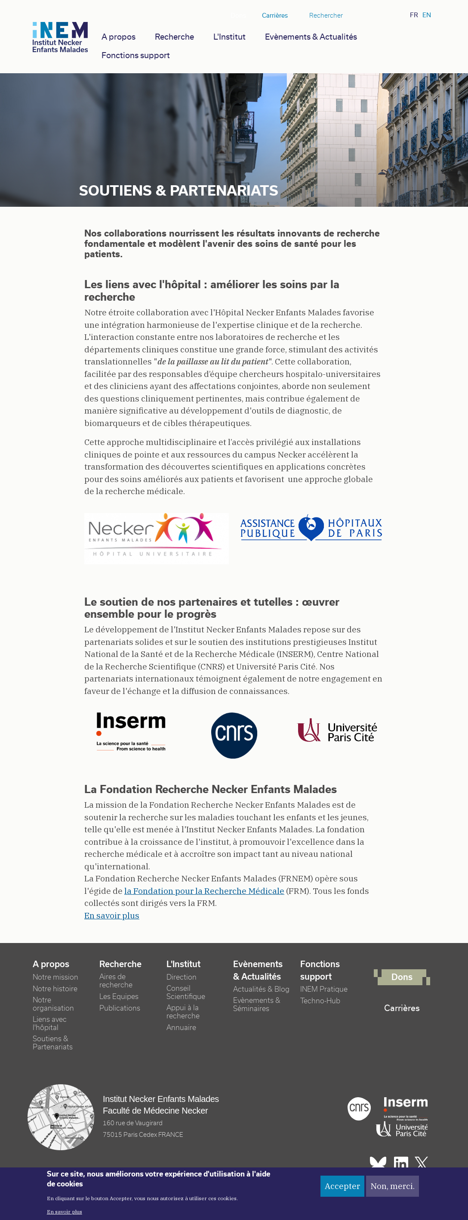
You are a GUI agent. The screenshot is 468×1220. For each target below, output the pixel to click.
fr (414, 15)
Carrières (275, 15)
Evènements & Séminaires (256, 1004)
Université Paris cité (400, 1129)
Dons (238, 15)
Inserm (406, 1108)
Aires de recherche (115, 981)
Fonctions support (136, 55)
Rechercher (326, 15)
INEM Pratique (324, 989)
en (426, 15)
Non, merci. (392, 1188)
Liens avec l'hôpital (50, 1023)
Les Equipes (119, 997)
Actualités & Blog (261, 989)
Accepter (342, 1188)
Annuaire (181, 1028)
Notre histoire (55, 989)
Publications (119, 1008)
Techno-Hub (320, 1001)
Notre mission (55, 977)
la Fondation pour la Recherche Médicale (204, 891)
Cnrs (359, 1108)
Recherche (174, 36)
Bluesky (361, 15)
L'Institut (229, 36)
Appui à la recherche (183, 1012)
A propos (118, 36)
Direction (181, 977)
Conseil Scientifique (185, 992)
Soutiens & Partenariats (53, 1043)
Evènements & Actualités (311, 36)
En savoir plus (111, 915)
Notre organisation (53, 1004)
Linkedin (375, 15)
